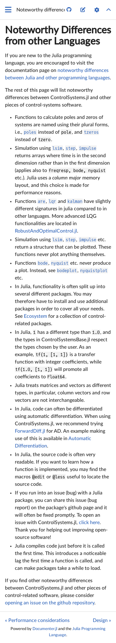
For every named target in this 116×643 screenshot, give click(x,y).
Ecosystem (35, 316)
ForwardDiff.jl (30, 431)
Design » (102, 620)
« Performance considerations (37, 620)
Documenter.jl (44, 629)
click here (89, 522)
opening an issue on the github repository (49, 602)
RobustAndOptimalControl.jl (46, 231)
